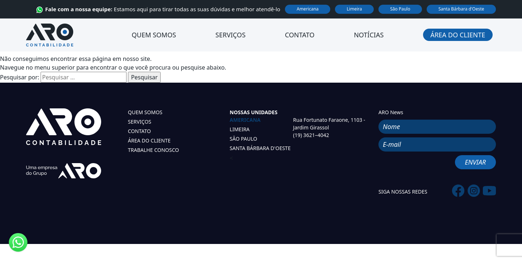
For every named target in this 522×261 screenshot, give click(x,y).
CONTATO (139, 131)
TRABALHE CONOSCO (153, 149)
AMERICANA (245, 119)
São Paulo (400, 9)
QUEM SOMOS (145, 112)
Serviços (230, 34)
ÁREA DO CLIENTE (149, 140)
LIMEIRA (240, 129)
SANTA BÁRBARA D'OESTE (260, 148)
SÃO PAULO (243, 138)
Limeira (354, 9)
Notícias (369, 34)
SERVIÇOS (140, 121)
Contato (299, 34)
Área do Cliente (457, 34)
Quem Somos (154, 34)
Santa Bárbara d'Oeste (461, 9)
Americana (307, 9)
